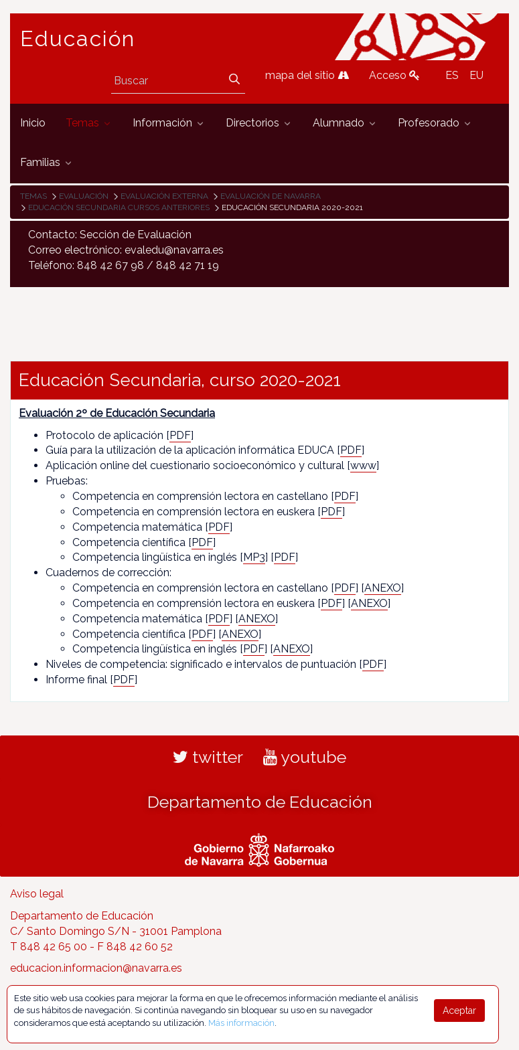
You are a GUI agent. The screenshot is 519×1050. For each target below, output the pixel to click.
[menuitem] (33, 123)
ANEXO (382, 588)
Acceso (394, 75)
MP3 (254, 557)
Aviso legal (37, 893)
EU (476, 75)
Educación (77, 39)
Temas (33, 196)
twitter (208, 757)
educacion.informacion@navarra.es (96, 968)
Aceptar (459, 1010)
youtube (304, 757)
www (363, 465)
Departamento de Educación (259, 802)
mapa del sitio (307, 75)
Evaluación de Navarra (270, 196)
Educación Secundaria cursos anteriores (119, 207)
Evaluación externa (164, 196)
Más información (241, 1023)
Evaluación (83, 196)
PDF (180, 435)
